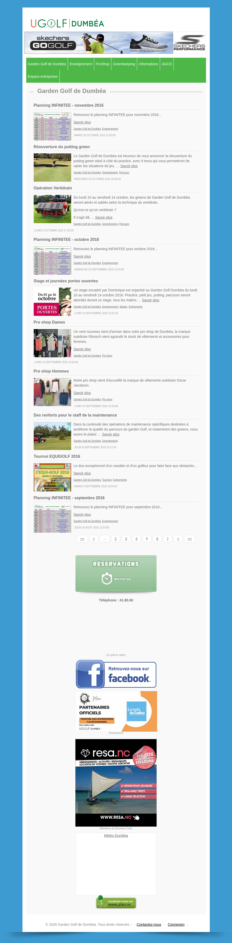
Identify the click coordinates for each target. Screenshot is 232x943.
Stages (123, 306)
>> (190, 539)
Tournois (107, 479)
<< (82, 539)
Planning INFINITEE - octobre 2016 (66, 239)
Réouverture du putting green (62, 147)
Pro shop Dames (49, 322)
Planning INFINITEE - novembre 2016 (69, 105)
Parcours (124, 172)
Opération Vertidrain (53, 188)
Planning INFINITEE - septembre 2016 (69, 498)
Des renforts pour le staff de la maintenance (75, 415)
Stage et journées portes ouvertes (66, 281)
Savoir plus (82, 122)
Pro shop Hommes (51, 371)
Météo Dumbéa (116, 836)
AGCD (167, 64)
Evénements (136, 306)
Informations (148, 64)
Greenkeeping (124, 64)
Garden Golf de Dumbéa (47, 64)
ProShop (102, 64)
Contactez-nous (149, 925)
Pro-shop (107, 355)
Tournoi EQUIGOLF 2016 (57, 456)
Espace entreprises (43, 76)
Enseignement (81, 64)
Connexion (176, 925)
